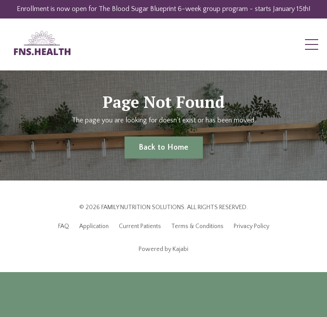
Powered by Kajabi (163, 249)
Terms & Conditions (197, 226)
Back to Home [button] (164, 147)
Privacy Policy (251, 226)
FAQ (63, 226)
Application (94, 226)
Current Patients (140, 226)
